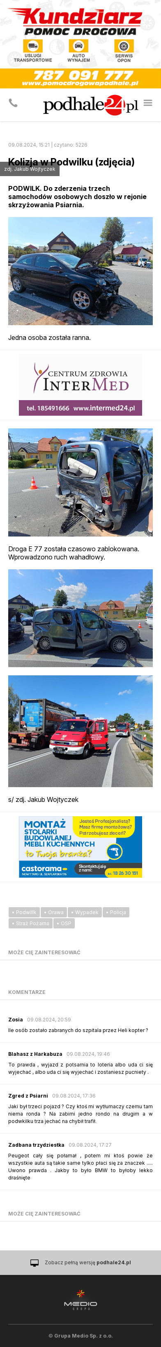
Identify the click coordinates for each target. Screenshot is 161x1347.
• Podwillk (24, 912)
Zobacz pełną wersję (88, 1262)
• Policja (116, 912)
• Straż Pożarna (30, 923)
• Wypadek (85, 912)
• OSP (64, 923)
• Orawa (54, 912)
